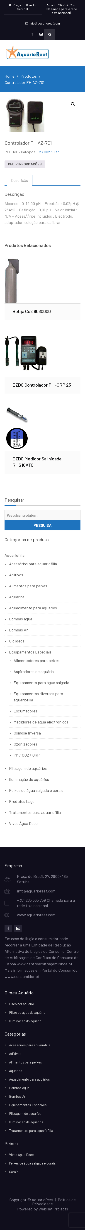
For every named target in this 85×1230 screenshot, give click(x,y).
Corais (14, 1172)
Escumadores (25, 710)
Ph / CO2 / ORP (48, 152)
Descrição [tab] (19, 180)
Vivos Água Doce (23, 823)
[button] (73, 104)
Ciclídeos (16, 640)
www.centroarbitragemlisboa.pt (44, 963)
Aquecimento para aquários (33, 607)
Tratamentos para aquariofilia (35, 812)
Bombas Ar (18, 629)
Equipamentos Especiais (30, 651)
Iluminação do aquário (25, 1021)
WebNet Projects (53, 1208)
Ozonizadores (25, 743)
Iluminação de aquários (29, 779)
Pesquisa (43, 525)
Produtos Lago (21, 801)
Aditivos (16, 574)
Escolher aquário (21, 1004)
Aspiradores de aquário (34, 671)
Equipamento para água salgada (41, 682)
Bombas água (20, 618)
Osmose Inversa (27, 732)
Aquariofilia (14, 555)
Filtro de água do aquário (27, 1012)
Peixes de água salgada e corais (36, 790)
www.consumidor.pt (22, 976)
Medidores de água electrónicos (41, 721)
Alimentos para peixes (28, 585)
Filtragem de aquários (28, 768)
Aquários (16, 596)
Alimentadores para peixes (37, 660)
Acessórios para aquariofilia (33, 563)
